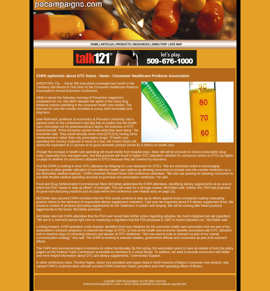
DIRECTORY (159, 44)
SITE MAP (176, 44)
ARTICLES (107, 44)
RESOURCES (141, 44)
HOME (95, 44)
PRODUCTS (123, 44)
